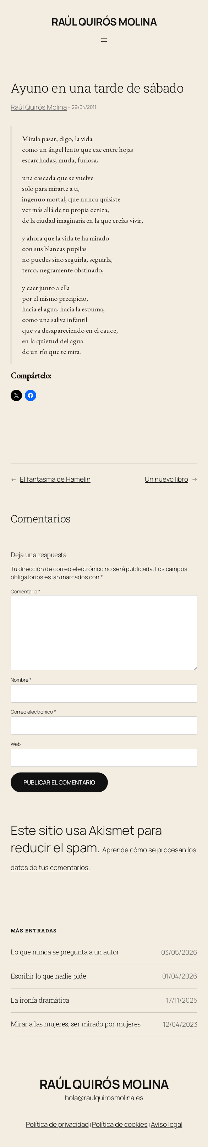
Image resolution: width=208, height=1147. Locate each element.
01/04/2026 (179, 976)
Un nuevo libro (166, 479)
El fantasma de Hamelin (55, 479)
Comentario (25, 591)
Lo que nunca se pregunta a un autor (65, 952)
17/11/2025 (181, 1000)
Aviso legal (166, 1124)
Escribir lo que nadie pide (48, 976)
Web (16, 744)
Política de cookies (120, 1124)
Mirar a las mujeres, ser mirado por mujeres (76, 1024)
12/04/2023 (180, 1024)
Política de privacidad (57, 1124)
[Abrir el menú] (104, 40)
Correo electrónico (33, 711)
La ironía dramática (40, 1000)
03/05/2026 (179, 952)
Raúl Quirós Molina (104, 22)
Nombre (21, 679)
